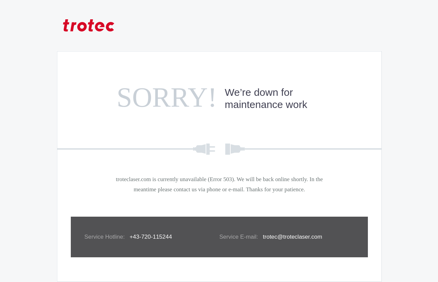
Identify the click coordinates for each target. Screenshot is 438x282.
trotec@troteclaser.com (292, 237)
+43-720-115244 (150, 237)
